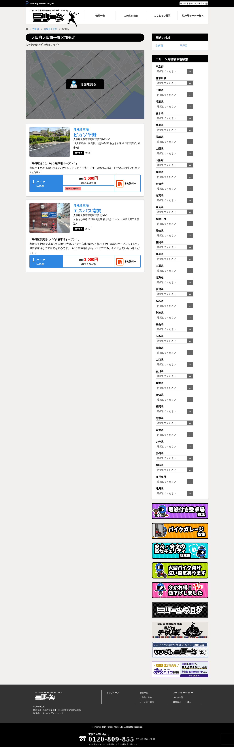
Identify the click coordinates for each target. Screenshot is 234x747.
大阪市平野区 (50, 29)
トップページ (113, 692)
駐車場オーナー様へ (182, 702)
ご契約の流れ (146, 697)
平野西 (183, 45)
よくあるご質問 (147, 702)
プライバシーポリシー (183, 692)
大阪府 (35, 29)
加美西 (159, 45)
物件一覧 (144, 692)
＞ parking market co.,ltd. (40, 3)
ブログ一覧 (178, 697)
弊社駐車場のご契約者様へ (192, 3)
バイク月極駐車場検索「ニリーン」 (48, 696)
